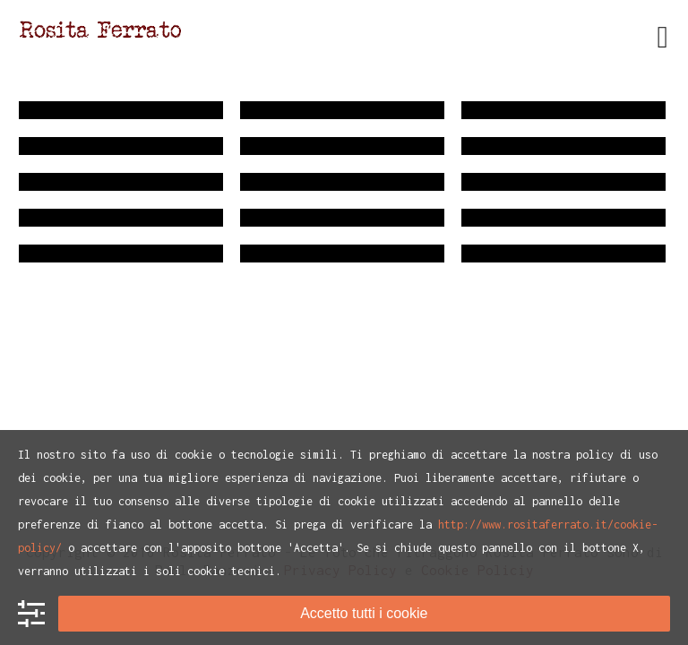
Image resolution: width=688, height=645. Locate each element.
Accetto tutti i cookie (363, 613)
